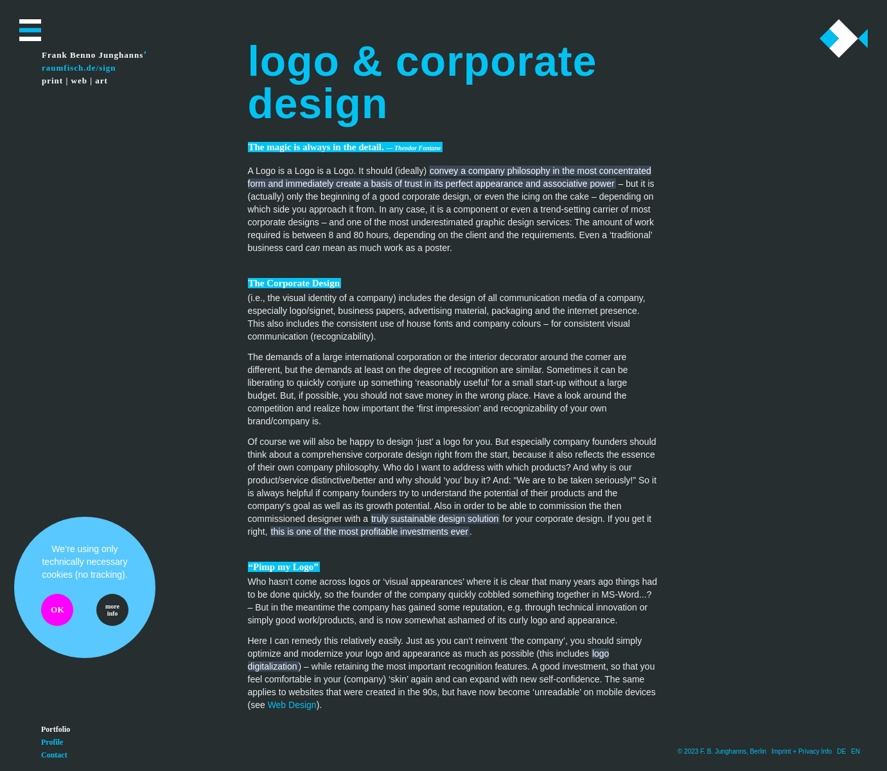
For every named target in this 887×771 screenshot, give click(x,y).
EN (855, 751)
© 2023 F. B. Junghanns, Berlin (722, 751)
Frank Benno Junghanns (92, 55)
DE (841, 751)
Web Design (292, 705)
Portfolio (55, 729)
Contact (54, 754)
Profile (52, 742)
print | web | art (75, 80)
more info (112, 610)
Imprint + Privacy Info (801, 751)
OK (57, 609)
